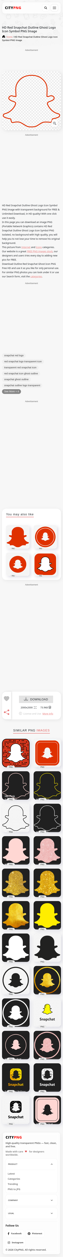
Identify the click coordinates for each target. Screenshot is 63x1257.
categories (36, 276)
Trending (13, 1184)
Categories (14, 1178)
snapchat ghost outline (16, 379)
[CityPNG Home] (13, 8)
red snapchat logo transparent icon (23, 361)
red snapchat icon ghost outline (21, 373)
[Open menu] (54, 8)
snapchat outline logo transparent (22, 385)
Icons (39, 247)
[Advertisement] (31, 60)
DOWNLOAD (36, 699)
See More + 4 (11, 391)
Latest (11, 1173)
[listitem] (15, 1233)
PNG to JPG (14, 1189)
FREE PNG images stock (40, 251)
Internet (26, 247)
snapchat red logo (14, 355)
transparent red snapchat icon (20, 367)
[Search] (45, 8)
